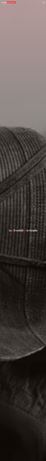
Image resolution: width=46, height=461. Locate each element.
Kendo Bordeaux (8, 2)
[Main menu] (43, 3)
